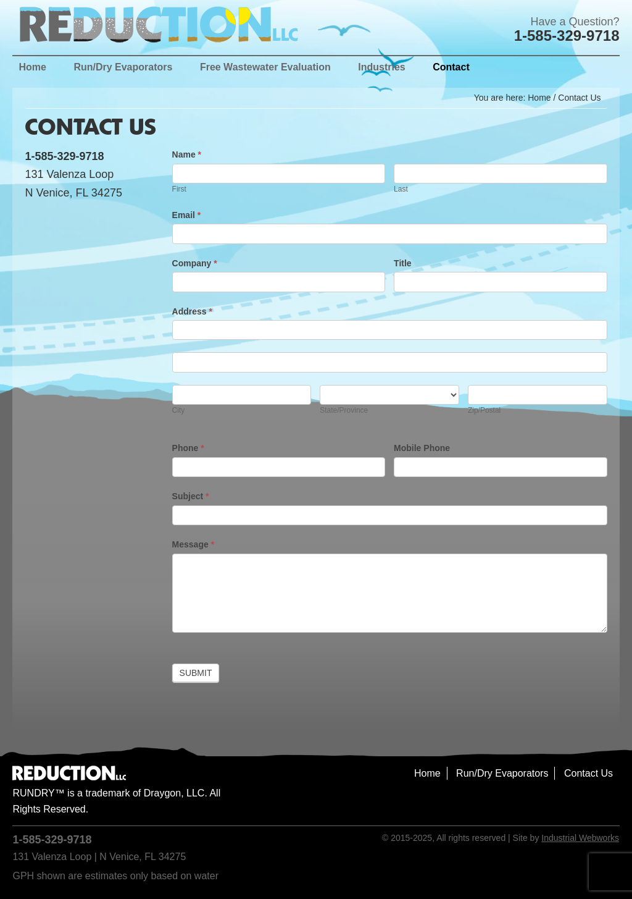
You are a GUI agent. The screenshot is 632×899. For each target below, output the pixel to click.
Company (194, 263)
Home (427, 773)
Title (403, 263)
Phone (188, 448)
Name (186, 154)
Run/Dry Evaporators (502, 773)
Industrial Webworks (580, 838)
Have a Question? (574, 21)
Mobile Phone (422, 448)
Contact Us (588, 773)
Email (186, 215)
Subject (190, 496)
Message (193, 544)
